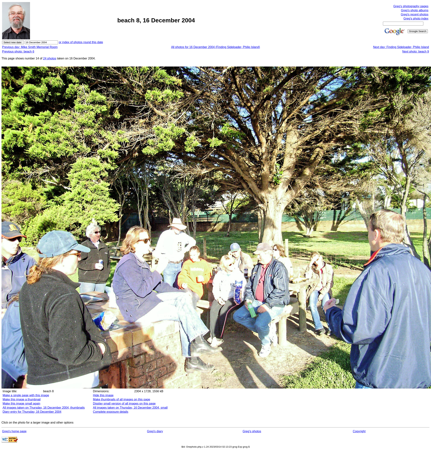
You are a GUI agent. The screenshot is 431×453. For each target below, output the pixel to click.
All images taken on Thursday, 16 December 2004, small (130, 407)
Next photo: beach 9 (415, 51)
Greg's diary (155, 431)
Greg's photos (252, 431)
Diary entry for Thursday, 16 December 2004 (32, 411)
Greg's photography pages (410, 6)
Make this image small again (21, 403)
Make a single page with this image (26, 395)
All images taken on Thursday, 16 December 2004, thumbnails (44, 407)
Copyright (359, 431)
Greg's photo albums (414, 10)
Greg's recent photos (414, 14)
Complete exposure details (110, 411)
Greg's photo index (415, 18)
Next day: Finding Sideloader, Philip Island (401, 47)
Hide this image (103, 395)
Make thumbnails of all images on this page (121, 399)
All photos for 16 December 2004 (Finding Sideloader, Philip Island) (215, 47)
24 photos (49, 58)
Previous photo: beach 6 (18, 51)
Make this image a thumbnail (22, 399)
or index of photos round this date (81, 42)
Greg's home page (14, 431)
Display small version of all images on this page (124, 403)
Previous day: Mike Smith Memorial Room (30, 47)
